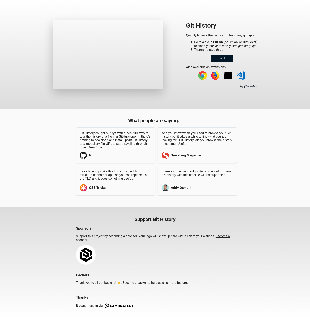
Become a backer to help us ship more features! (156, 283)
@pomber (250, 86)
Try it (221, 58)
